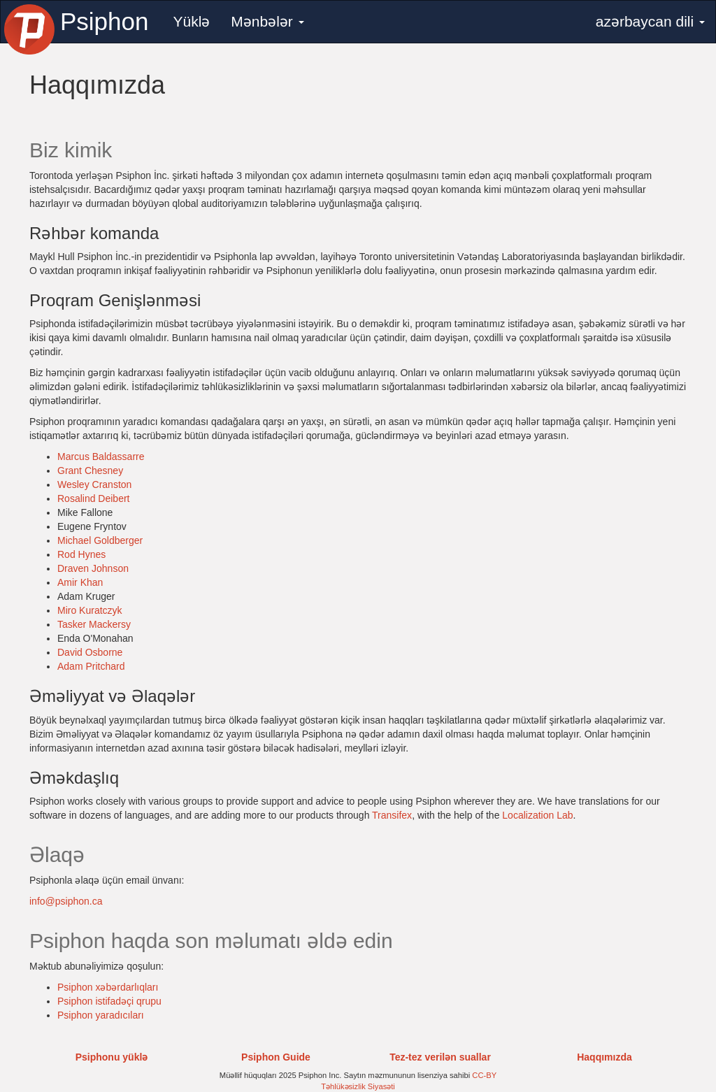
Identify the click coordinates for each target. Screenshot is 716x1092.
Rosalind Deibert (93, 498)
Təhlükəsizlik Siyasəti (358, 1086)
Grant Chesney (90, 470)
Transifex (392, 815)
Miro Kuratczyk (89, 610)
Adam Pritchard (90, 666)
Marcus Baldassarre (101, 456)
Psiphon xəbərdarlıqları (107, 987)
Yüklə (191, 21)
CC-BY (484, 1075)
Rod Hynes (81, 554)
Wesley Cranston (94, 484)
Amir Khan (80, 582)
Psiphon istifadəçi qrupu (109, 1001)
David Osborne (89, 652)
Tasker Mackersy (94, 624)
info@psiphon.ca (66, 901)
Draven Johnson (93, 568)
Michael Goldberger (100, 540)
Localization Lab (537, 815)
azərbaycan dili (650, 21)
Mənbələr (267, 21)
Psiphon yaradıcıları (100, 1015)
